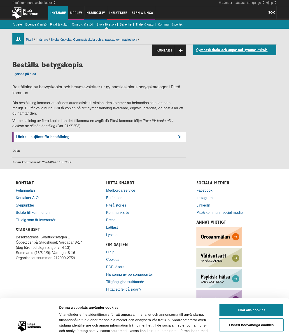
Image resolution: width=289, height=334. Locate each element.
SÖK (271, 12)
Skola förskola (106, 24)
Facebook (204, 190)
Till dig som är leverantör (36, 220)
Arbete (17, 24)
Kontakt (171, 50)
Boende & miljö (36, 24)
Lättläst (240, 3)
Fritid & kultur (59, 24)
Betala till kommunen (32, 212)
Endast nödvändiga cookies (251, 290)
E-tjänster (225, 3)
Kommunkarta (117, 212)
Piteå (29, 39)
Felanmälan (25, 190)
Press (110, 220)
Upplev (76, 13)
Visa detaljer (245, 325)
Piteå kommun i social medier (220, 212)
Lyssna (111, 235)
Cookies (112, 259)
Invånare (58, 13)
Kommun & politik (170, 24)
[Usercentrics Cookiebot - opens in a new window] (29, 325)
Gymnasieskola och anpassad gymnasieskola (105, 39)
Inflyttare (118, 13)
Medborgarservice (120, 190)
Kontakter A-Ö (27, 198)
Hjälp (110, 252)
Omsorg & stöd (82, 24)
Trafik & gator (145, 24)
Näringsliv (95, 13)
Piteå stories (116, 205)
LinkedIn (203, 205)
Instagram (204, 198)
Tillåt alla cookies (251, 275)
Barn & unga (142, 13)
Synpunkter (25, 205)
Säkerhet (126, 24)
